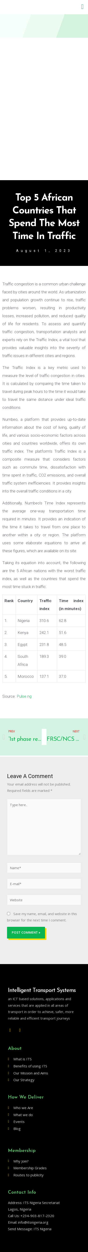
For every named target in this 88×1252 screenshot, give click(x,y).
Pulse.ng (24, 696)
